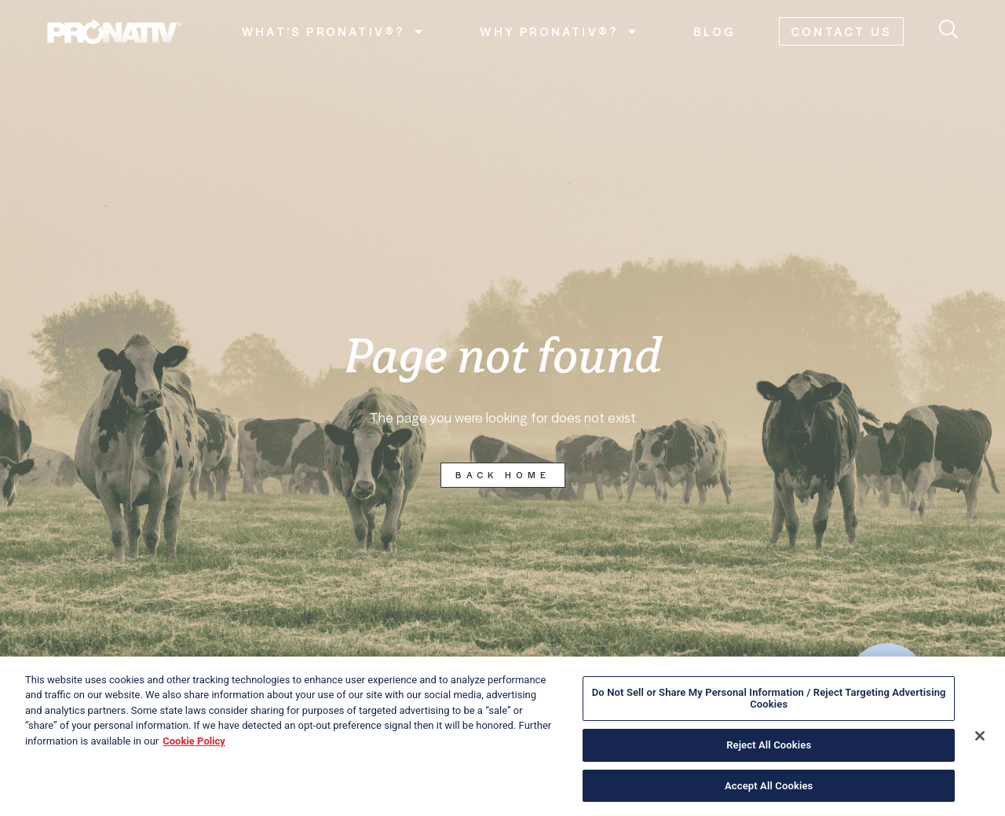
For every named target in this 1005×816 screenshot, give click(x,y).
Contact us (841, 31)
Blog (714, 31)
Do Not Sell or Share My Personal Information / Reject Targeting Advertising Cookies (769, 705)
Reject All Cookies (768, 752)
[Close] (980, 743)
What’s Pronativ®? (333, 31)
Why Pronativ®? (559, 31)
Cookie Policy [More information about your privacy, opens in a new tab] (194, 748)
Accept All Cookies (769, 793)
